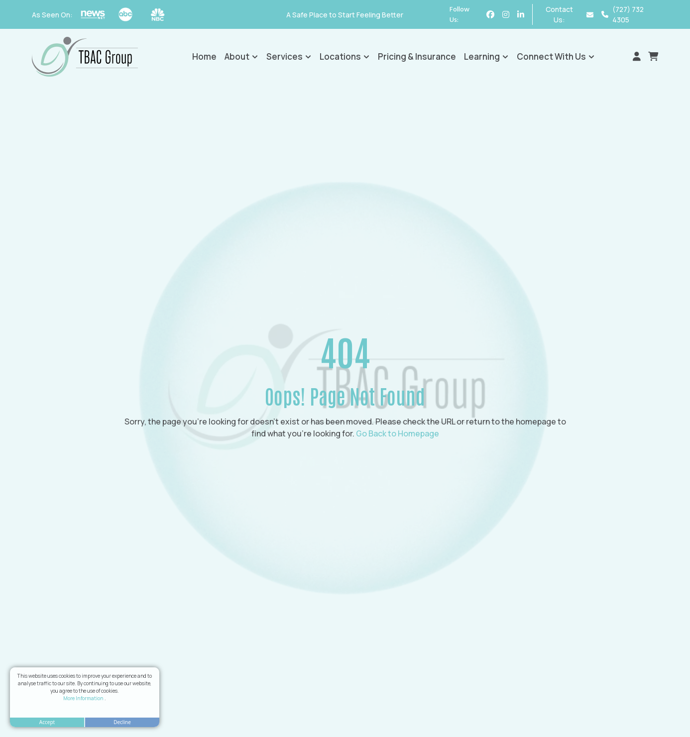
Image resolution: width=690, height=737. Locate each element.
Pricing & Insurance (417, 56)
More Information (84, 698)
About (241, 56)
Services (289, 56)
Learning (486, 56)
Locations (345, 56)
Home (204, 56)
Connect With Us (556, 56)
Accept (47, 722)
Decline (122, 722)
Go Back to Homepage (397, 433)
